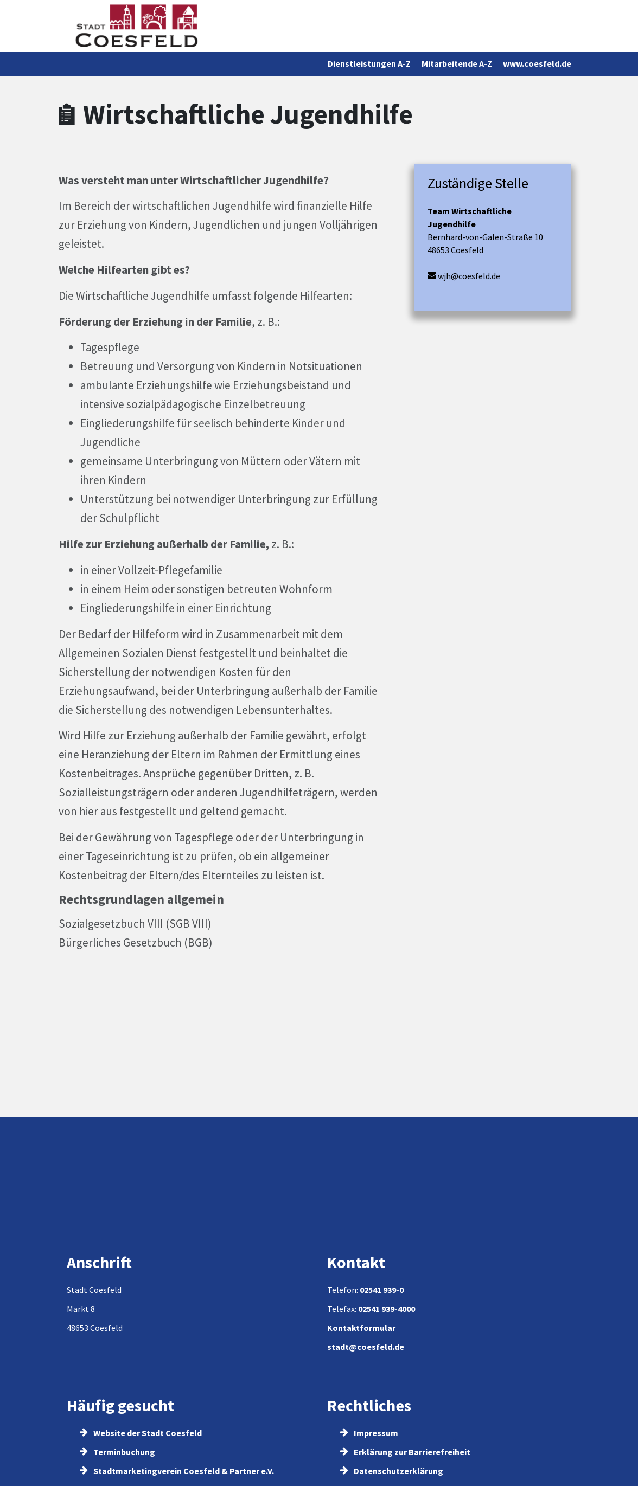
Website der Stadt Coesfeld (141, 1432)
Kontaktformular (361, 1327)
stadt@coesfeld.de (365, 1346)
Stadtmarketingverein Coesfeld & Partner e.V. (177, 1470)
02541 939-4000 (386, 1308)
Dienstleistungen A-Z (369, 63)
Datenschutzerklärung (391, 1470)
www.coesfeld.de (537, 63)
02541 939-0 (382, 1289)
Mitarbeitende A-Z (457, 63)
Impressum (369, 1432)
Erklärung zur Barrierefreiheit (405, 1451)
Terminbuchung (117, 1451)
